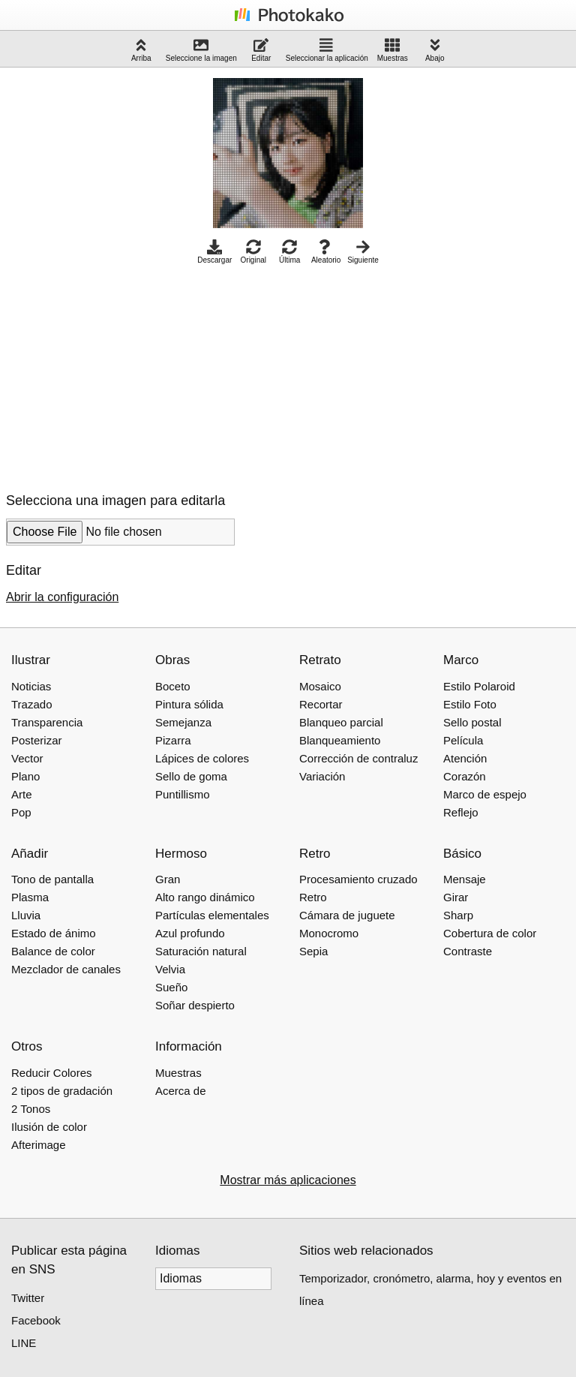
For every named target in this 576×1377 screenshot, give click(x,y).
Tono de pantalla (52, 879)
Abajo (435, 50)
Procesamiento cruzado (358, 879)
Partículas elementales (212, 915)
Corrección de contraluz (358, 758)
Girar (455, 897)
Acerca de (180, 1090)
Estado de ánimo (53, 933)
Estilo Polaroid (479, 686)
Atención (465, 758)
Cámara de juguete (347, 915)
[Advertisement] (132, 374)
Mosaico (320, 686)
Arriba (141, 50)
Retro (313, 897)
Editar (261, 50)
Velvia (170, 969)
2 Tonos (30, 1108)
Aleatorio (325, 251)
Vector (27, 758)
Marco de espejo (484, 794)
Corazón (464, 776)
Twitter (27, 1297)
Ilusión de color (49, 1126)
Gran (167, 879)
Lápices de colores (202, 758)
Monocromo (328, 933)
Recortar (321, 704)
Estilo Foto (469, 704)
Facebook (36, 1320)
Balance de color (53, 951)
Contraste (467, 951)
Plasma (30, 897)
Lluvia (25, 915)
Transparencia (46, 722)
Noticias (31, 686)
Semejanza (183, 722)
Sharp (458, 915)
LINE (23, 1342)
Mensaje (464, 879)
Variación (322, 776)
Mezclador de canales (66, 969)
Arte (21, 794)
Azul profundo (190, 933)
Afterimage (38, 1144)
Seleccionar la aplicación (327, 50)
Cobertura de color (489, 933)
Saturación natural (201, 951)
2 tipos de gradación (61, 1090)
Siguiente (363, 251)
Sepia (313, 951)
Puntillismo (182, 794)
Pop (21, 812)
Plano (25, 776)
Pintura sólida (189, 704)
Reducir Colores (51, 1072)
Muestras (392, 50)
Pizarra (173, 740)
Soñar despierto (195, 1005)
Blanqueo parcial (341, 722)
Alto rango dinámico (205, 897)
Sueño (171, 987)
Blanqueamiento (339, 740)
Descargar (214, 251)
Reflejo (460, 812)
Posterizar (36, 740)
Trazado (31, 704)
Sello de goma (191, 776)
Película (463, 740)
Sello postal (472, 722)
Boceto (172, 686)
